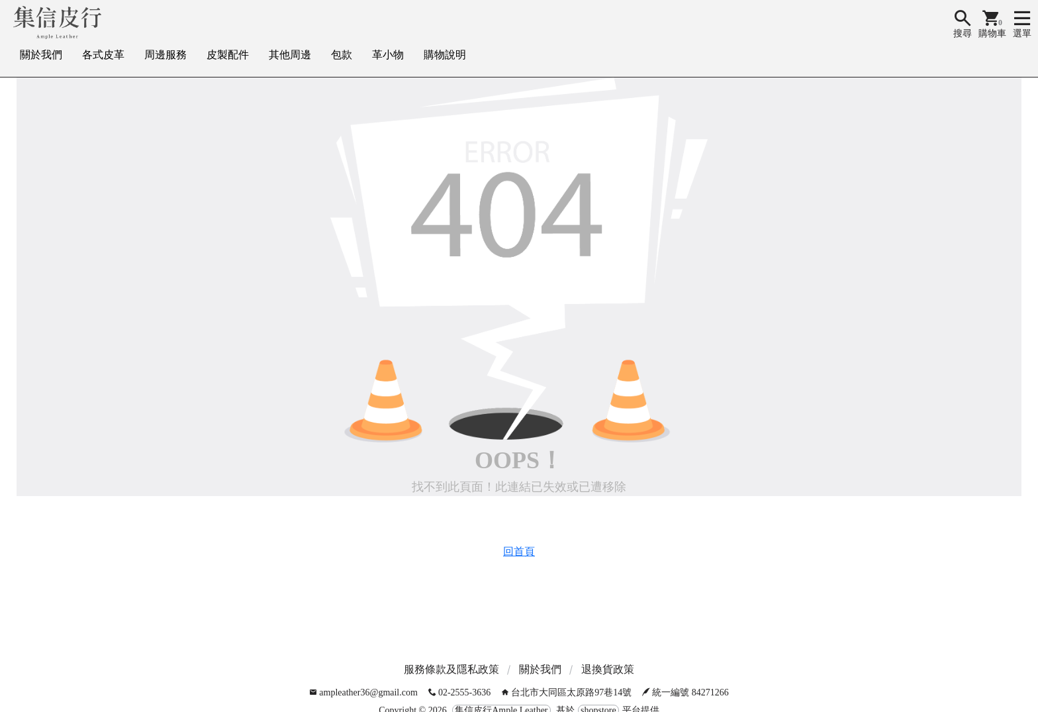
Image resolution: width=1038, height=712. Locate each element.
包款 (341, 54)
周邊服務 (165, 54)
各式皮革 (103, 54)
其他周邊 (290, 54)
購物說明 (445, 54)
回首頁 (519, 551)
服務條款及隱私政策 (451, 669)
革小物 (388, 54)
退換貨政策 (607, 669)
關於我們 (41, 54)
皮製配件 (228, 54)
